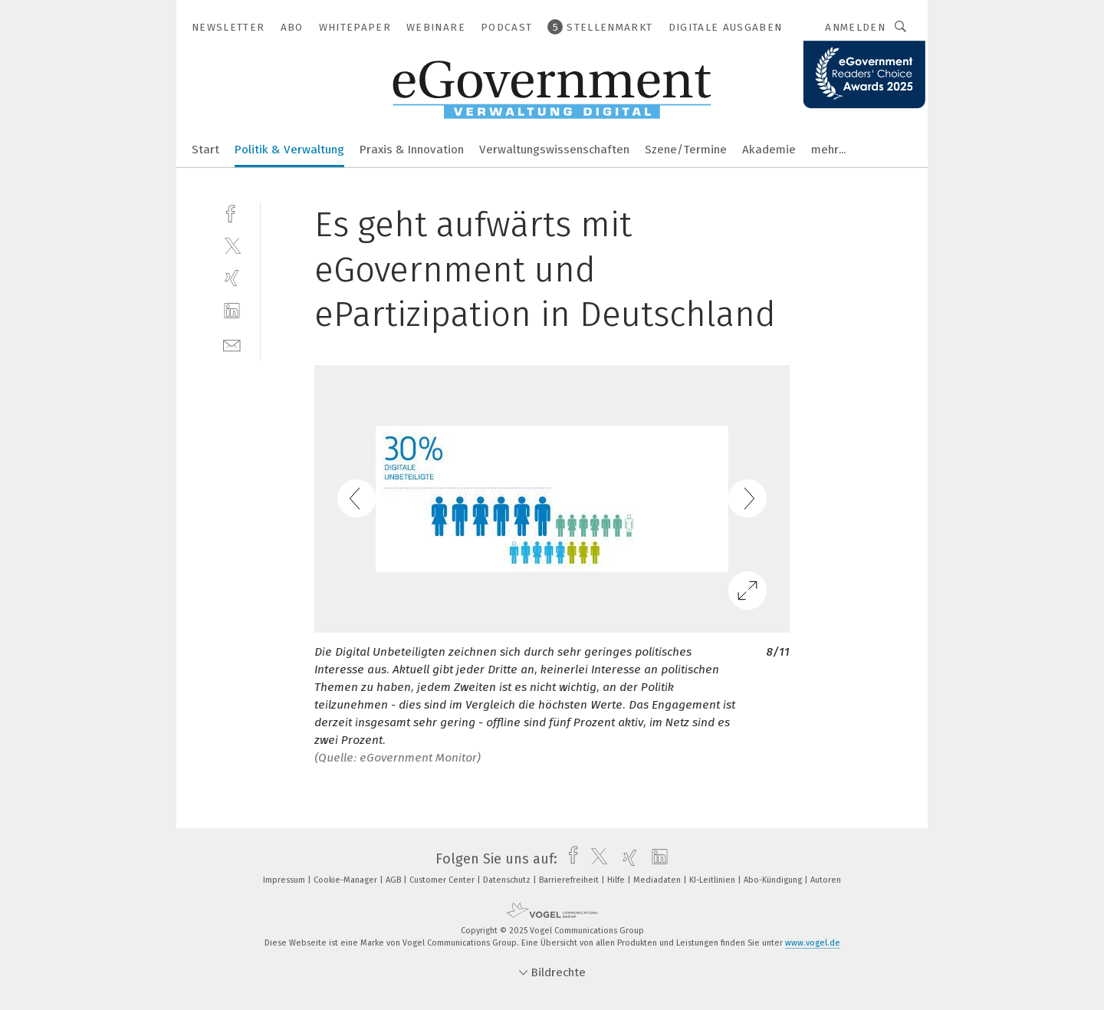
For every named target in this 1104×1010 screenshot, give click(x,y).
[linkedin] (232, 311)
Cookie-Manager (347, 880)
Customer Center (443, 880)
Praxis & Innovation (412, 149)
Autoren (825, 880)
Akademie (769, 149)
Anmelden (855, 27)
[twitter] (232, 245)
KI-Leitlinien (713, 880)
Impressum (285, 880)
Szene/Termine (686, 149)
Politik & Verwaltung (289, 149)
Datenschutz (508, 880)
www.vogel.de (812, 943)
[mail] (232, 344)
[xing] (232, 278)
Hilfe (617, 880)
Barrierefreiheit (570, 880)
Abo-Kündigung (774, 880)
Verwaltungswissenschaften (554, 149)
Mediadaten (658, 880)
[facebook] (232, 212)
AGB (394, 880)
